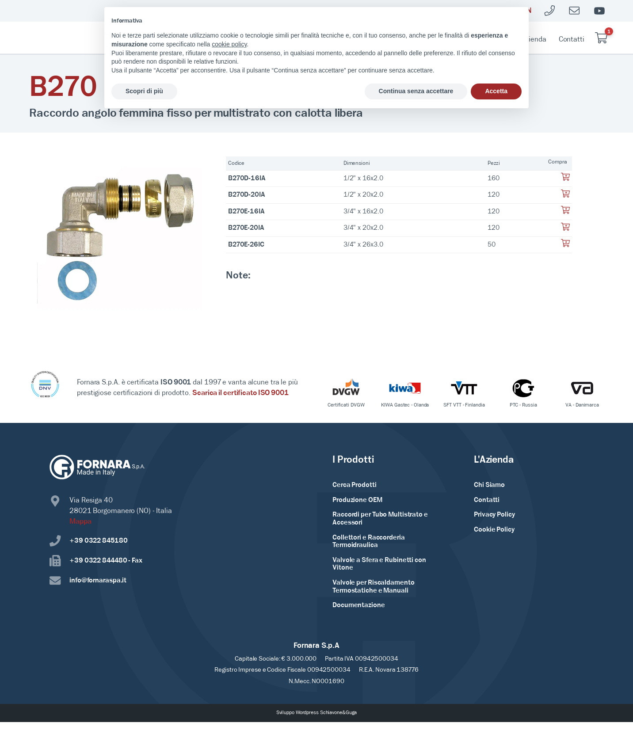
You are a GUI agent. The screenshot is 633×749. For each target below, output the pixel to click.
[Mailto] (574, 11)
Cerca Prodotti (354, 485)
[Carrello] (601, 38)
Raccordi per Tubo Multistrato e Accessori (380, 519)
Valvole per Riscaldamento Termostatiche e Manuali (373, 587)
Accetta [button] (496, 91)
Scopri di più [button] (144, 91)
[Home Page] (77, 38)
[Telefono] (550, 11)
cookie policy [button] (229, 44)
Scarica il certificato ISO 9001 (240, 393)
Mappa (80, 521)
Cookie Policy (494, 530)
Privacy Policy (494, 515)
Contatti (571, 39)
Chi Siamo (489, 485)
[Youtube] (599, 11)
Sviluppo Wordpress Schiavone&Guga (316, 713)
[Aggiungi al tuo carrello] (565, 179)
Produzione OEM (357, 500)
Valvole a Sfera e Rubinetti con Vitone (379, 564)
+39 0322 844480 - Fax (96, 561)
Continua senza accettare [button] (416, 91)
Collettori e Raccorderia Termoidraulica (368, 542)
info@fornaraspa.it (88, 581)
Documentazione (358, 605)
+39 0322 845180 (89, 541)
